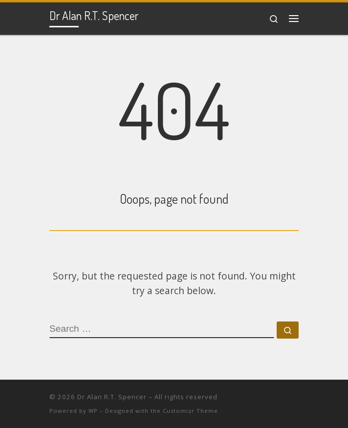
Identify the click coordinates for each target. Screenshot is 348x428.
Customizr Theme (190, 410)
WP (93, 410)
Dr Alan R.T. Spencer (112, 396)
